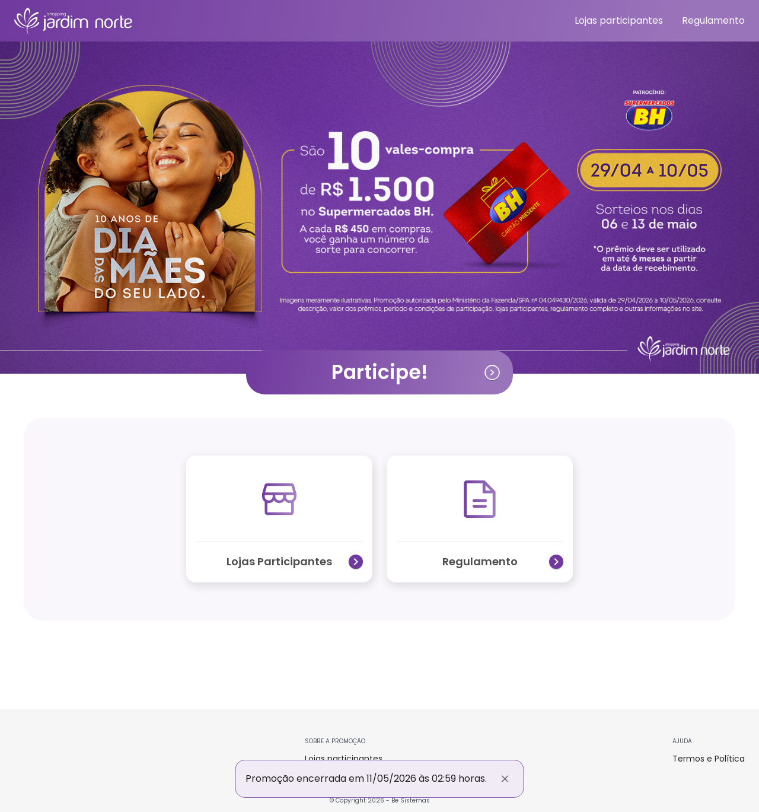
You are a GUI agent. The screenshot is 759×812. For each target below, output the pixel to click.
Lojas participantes (619, 20)
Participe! (416, 372)
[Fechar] (505, 779)
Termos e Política (708, 759)
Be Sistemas (410, 800)
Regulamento (713, 20)
